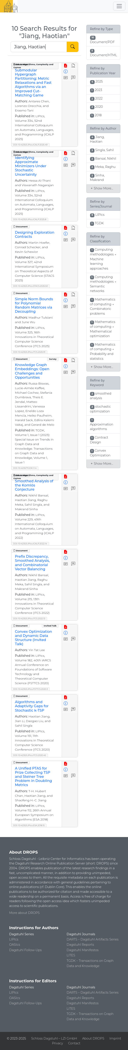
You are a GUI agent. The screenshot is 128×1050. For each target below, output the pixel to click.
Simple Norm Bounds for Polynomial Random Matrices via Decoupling (34, 305)
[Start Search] (73, 47)
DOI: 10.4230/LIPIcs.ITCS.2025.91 (29, 352)
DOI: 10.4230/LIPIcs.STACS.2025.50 (30, 286)
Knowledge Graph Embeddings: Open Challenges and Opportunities (32, 371)
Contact (74, 1043)
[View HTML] (73, 66)
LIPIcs (13, 939)
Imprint (115, 1038)
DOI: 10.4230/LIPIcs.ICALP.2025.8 (29, 219)
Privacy (57, 1043)
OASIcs (14, 945)
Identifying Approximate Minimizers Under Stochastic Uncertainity (30, 166)
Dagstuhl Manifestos (83, 950)
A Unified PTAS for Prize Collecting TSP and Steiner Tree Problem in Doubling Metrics (33, 776)
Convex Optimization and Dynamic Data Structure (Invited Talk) (33, 638)
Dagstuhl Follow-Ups (25, 950)
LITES (71, 955)
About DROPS (93, 1038)
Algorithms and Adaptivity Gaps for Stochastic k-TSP (32, 706)
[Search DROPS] (38, 47)
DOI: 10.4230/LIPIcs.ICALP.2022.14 (30, 543)
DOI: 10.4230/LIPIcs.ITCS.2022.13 (29, 618)
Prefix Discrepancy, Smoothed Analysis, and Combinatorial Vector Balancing (32, 562)
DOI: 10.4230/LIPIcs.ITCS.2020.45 (29, 755)
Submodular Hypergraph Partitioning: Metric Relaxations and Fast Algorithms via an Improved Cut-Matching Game (33, 82)
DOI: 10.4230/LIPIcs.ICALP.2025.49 (30, 144)
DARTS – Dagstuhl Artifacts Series (93, 939)
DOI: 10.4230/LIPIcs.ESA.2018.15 (29, 825)
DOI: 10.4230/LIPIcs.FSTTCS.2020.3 (30, 689)
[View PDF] (66, 66)
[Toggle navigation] (119, 6)
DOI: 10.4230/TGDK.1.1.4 (25, 468)
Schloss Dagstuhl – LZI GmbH (54, 1038)
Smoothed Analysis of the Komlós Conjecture (34, 485)
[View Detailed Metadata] (66, 72)
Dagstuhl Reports (80, 945)
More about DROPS (24, 913)
